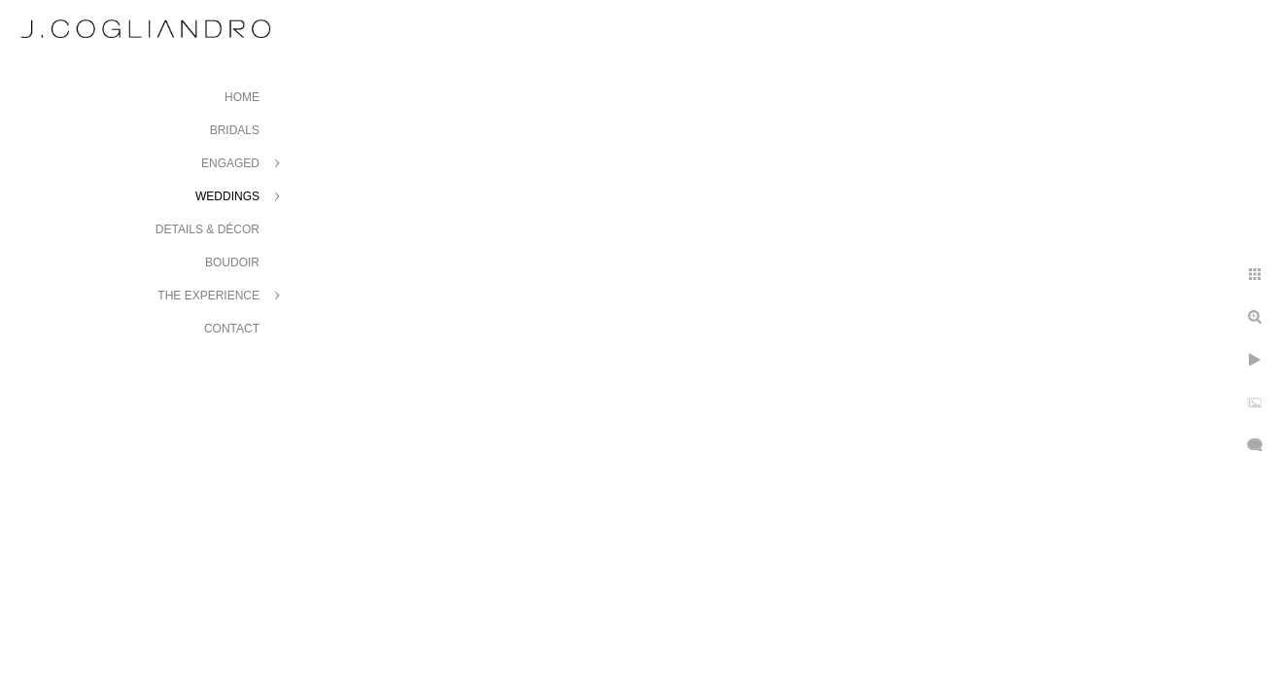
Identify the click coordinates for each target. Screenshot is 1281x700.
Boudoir (232, 262)
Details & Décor (208, 229)
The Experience (208, 295)
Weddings (227, 196)
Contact (232, 328)
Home (242, 97)
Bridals (235, 130)
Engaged (230, 163)
